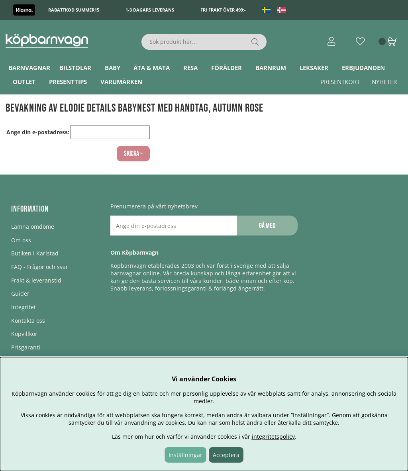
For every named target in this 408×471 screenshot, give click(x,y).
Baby (112, 68)
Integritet (23, 307)
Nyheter (384, 82)
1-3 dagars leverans (150, 10)
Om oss (21, 240)
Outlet (24, 82)
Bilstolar (75, 68)
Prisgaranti (25, 347)
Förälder (226, 68)
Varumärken (121, 82)
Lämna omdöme (32, 226)
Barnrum (270, 68)
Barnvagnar (29, 68)
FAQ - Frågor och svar (39, 267)
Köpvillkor (24, 334)
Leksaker (314, 68)
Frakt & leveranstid (36, 280)
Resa (190, 68)
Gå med (267, 226)
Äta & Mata (151, 68)
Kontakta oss (28, 320)
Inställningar (185, 455)
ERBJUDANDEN (363, 68)
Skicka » (133, 153)
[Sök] (203, 42)
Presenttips (68, 82)
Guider (20, 293)
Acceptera (226, 455)
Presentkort (340, 82)
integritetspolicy (273, 436)
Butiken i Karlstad (35, 253)
